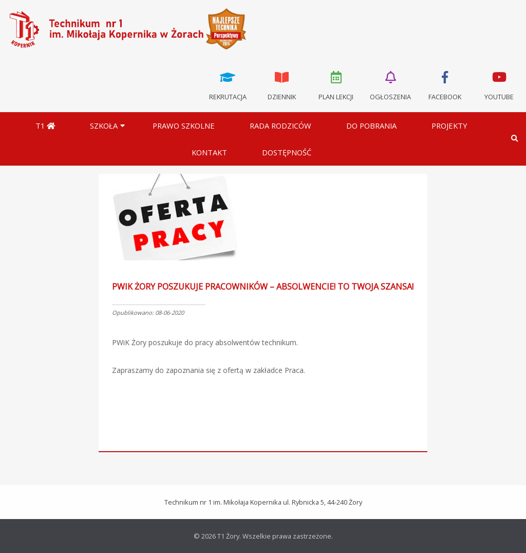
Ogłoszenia (390, 84)
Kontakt (209, 152)
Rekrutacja (227, 84)
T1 (45, 125)
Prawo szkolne (184, 125)
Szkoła (104, 125)
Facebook (445, 84)
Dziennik (282, 84)
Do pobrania (371, 125)
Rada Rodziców (280, 125)
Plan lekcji (336, 84)
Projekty (449, 125)
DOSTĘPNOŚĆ (286, 152)
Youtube (499, 84)
